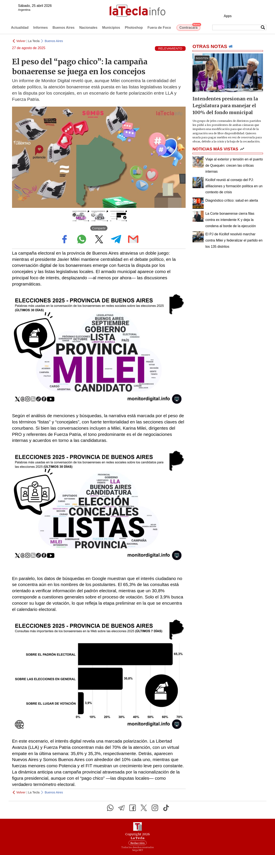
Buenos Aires (63, 27)
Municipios (111, 27)
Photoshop (134, 27)
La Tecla (34, 41)
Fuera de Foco (159, 27)
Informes (40, 27)
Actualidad (20, 27)
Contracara (189, 27)
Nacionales (88, 27)
